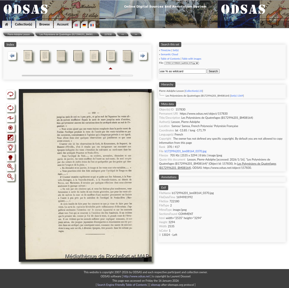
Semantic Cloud (169, 54)
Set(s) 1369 (237, 95)
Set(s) (175, 50)
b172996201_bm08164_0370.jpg (185, 151)
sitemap (155, 284)
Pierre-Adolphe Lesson (19, 34)
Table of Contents (170, 58)
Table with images (191, 58)
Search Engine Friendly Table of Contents (122, 284)
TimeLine (166, 50)
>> (136, 34)
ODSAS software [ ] (126, 276)
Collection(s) (23, 24)
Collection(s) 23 (193, 90)
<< (122, 34)
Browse (44, 24)
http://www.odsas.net (136, 276)
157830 (108, 34)
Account (63, 24)
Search (213, 71)
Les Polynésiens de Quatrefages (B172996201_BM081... (67, 34)
